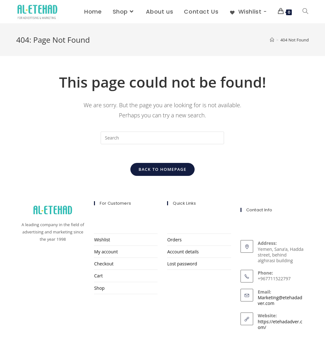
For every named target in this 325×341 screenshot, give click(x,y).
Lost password (182, 264)
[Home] (272, 40)
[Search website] (305, 11)
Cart (98, 276)
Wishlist (102, 240)
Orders (174, 240)
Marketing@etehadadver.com (280, 301)
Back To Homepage (162, 169)
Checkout (103, 264)
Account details (182, 252)
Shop (99, 288)
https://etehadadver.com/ (280, 325)
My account (106, 252)
